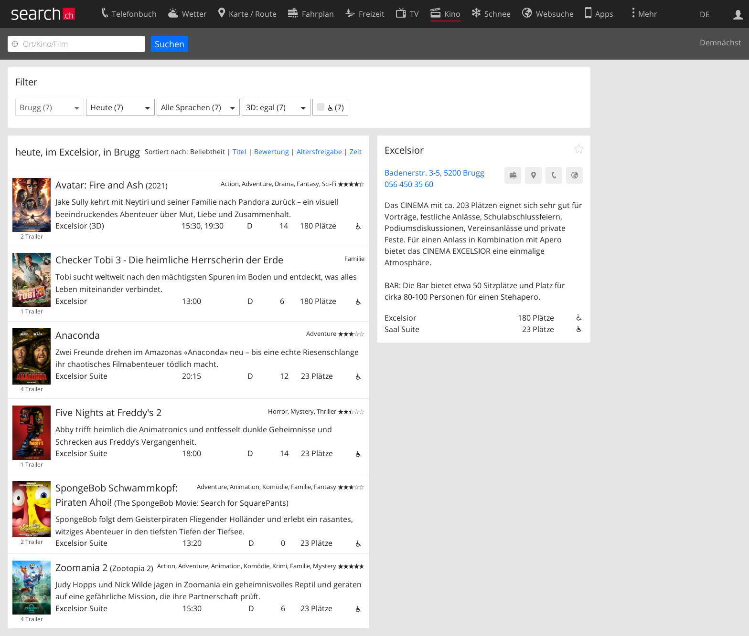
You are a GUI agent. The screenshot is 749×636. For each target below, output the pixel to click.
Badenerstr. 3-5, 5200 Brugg (434, 172)
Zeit (356, 151)
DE (705, 14)
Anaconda (77, 335)
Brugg (127, 152)
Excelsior (71, 225)
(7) (330, 107)
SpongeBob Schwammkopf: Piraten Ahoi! (172, 495)
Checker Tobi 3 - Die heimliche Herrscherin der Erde (169, 259)
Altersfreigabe (319, 151)
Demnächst (720, 42)
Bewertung (271, 151)
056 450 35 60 (409, 184)
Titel (239, 151)
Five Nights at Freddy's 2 (108, 412)
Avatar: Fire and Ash (111, 184)
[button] (49, 107)
